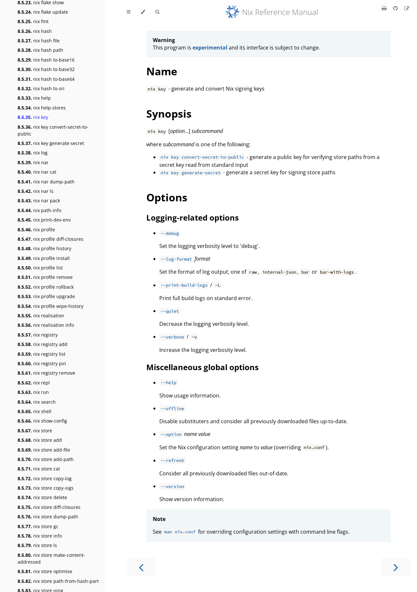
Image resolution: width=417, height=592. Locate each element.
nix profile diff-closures (50, 239)
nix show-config (42, 421)
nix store (35, 430)
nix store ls (37, 545)
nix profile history (44, 248)
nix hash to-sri (41, 88)
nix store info (40, 536)
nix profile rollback (46, 287)
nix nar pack (39, 200)
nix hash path (40, 50)
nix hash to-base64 (46, 79)
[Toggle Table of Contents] (129, 12)
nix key (33, 117)
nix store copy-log (45, 478)
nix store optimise (45, 571)
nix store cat (39, 469)
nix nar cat (37, 172)
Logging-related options (192, 217)
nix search (37, 402)
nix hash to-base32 (46, 69)
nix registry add (42, 344)
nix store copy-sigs (46, 488)
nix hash (35, 31)
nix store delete (42, 497)
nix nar (33, 162)
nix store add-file (44, 450)
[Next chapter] (395, 567)
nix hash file (39, 40)
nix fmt (33, 21)
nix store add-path (46, 459)
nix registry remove (46, 373)
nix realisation (41, 315)
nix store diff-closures (49, 507)
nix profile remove (45, 277)
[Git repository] (396, 8)
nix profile (36, 229)
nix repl (34, 383)
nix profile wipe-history (50, 306)
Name (161, 71)
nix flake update (43, 12)
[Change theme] (143, 12)
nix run (33, 392)
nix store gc (38, 526)
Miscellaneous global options (202, 367)
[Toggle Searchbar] (157, 12)
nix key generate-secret (51, 143)
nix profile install (44, 258)
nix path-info (39, 210)
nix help (34, 98)
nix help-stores (42, 108)
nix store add (40, 440)
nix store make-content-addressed (51, 558)
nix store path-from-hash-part (58, 581)
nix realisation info (46, 325)
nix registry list (41, 354)
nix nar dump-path (46, 182)
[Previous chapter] (141, 567)
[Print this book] (385, 8)
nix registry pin (42, 363)
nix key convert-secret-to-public (53, 130)
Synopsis (169, 114)
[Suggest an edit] (407, 8)
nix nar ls (35, 191)
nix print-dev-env (44, 220)
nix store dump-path (48, 516)
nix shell (34, 411)
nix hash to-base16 (46, 60)
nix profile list (40, 268)
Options (166, 197)
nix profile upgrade (46, 296)
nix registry (38, 335)
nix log (33, 153)
